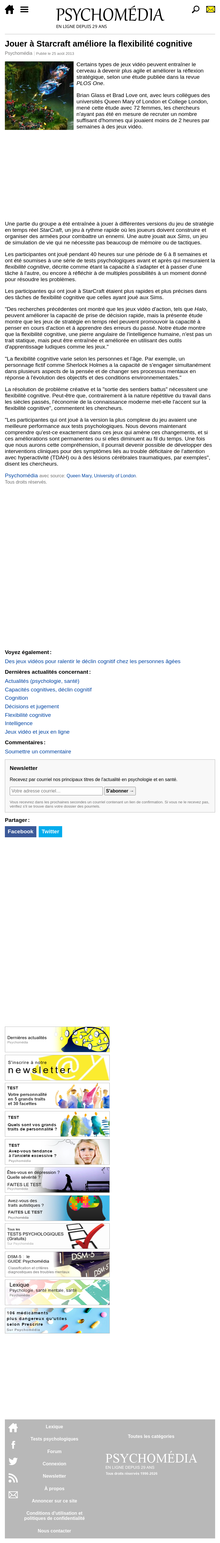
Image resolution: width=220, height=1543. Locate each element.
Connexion (54, 1463)
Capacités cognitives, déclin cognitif (48, 690)
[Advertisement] (110, 175)
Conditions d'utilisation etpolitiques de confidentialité (54, 1516)
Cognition (16, 698)
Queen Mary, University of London (101, 475)
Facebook (21, 831)
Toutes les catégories (151, 1436)
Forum (54, 1451)
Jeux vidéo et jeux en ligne (37, 732)
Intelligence (19, 723)
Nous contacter (54, 1530)
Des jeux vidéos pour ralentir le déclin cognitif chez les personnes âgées (92, 661)
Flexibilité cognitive (28, 715)
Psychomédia (18, 53)
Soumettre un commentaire (38, 752)
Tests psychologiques (54, 1439)
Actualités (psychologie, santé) (42, 681)
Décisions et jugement (32, 706)
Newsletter (54, 1476)
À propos (54, 1488)
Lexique (54, 1426)
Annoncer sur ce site (54, 1500)
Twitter (50, 831)
